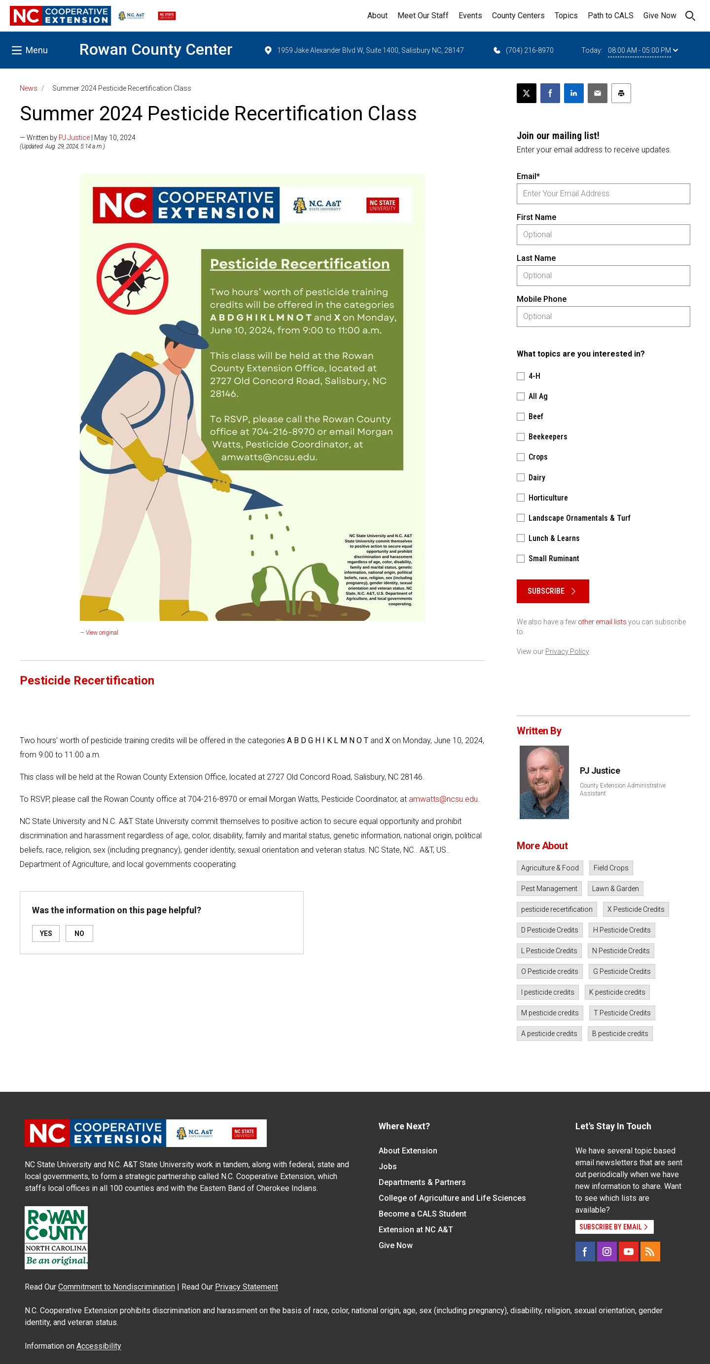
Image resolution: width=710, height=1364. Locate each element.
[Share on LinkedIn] (574, 93)
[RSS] (650, 1251)
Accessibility (98, 1346)
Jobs (388, 1166)
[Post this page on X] (526, 93)
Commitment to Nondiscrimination (116, 1287)
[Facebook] (585, 1251)
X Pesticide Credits (636, 909)
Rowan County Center (156, 49)
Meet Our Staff (423, 15)
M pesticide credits (550, 1013)
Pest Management (549, 889)
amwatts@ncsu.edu (443, 799)
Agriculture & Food (550, 868)
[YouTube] (629, 1251)
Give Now (659, 15)
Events (470, 15)
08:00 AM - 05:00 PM (643, 50)
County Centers (518, 15)
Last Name (536, 258)
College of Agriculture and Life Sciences (452, 1198)
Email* (528, 176)
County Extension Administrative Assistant (623, 789)
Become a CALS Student (422, 1214)
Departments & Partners (422, 1182)
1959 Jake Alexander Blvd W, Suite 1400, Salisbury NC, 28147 (363, 50)
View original (102, 632)
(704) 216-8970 (523, 50)
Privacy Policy (567, 651)
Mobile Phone (542, 299)
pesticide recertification (557, 909)
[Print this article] (621, 93)
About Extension (408, 1150)
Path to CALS (611, 15)
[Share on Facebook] (550, 93)
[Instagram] (607, 1251)
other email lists (602, 622)
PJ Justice (74, 138)
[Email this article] (597, 93)
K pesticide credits (617, 992)
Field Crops (611, 868)
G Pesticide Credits (622, 971)
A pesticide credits (549, 1034)
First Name (536, 217)
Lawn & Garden (615, 889)
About (377, 15)
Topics (566, 15)
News (28, 88)
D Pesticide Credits (549, 930)
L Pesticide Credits (549, 951)
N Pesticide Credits (621, 951)
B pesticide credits (620, 1034)
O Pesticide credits (549, 971)
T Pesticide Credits (622, 1013)
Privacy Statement (246, 1287)
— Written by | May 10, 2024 (78, 138)
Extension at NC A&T (416, 1229)
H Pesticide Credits (622, 930)
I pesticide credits (547, 992)
